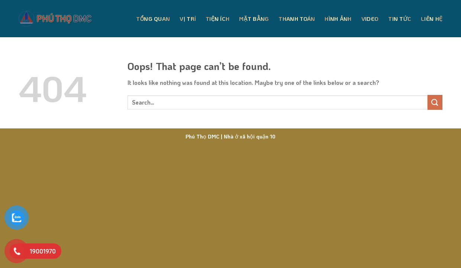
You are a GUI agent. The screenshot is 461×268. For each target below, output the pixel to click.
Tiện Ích (217, 18)
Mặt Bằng (254, 18)
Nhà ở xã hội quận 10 (248, 136)
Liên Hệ (431, 18)
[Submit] (435, 102)
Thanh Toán (296, 18)
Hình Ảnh (338, 18)
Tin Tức (399, 18)
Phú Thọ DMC (202, 136)
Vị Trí (188, 18)
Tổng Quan (153, 18)
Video (370, 18)
